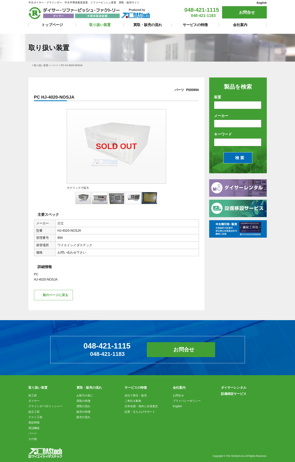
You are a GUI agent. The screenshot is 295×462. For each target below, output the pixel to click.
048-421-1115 (201, 10)
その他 (32, 439)
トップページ (52, 25)
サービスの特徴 (195, 25)
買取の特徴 (83, 400)
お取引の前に (84, 395)
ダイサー (34, 400)
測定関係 (34, 422)
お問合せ (247, 12)
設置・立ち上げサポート (140, 411)
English (262, 2)
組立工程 (34, 411)
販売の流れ (83, 417)
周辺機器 (34, 428)
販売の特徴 (83, 411)
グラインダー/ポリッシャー (45, 406)
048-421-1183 (203, 15)
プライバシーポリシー (187, 400)
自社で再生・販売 (136, 395)
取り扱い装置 (100, 25)
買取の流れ (83, 406)
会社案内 (240, 25)
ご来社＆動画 (133, 400)
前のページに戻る (55, 295)
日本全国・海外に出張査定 (141, 406)
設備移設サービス (233, 393)
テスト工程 (35, 417)
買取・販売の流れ (147, 25)
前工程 (32, 395)
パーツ (54, 65)
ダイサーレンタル (233, 387)
